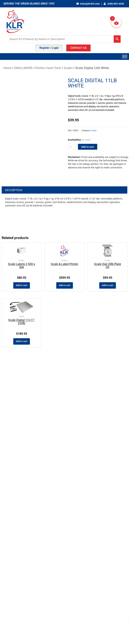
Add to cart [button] (21, 285)
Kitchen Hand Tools (48, 68)
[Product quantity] (72, 147)
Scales (68, 68)
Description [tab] (13, 190)
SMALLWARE (23, 68)
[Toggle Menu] (124, 56)
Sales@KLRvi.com (88, 3)
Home (7, 68)
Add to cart (87, 146)
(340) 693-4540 (114, 3)
